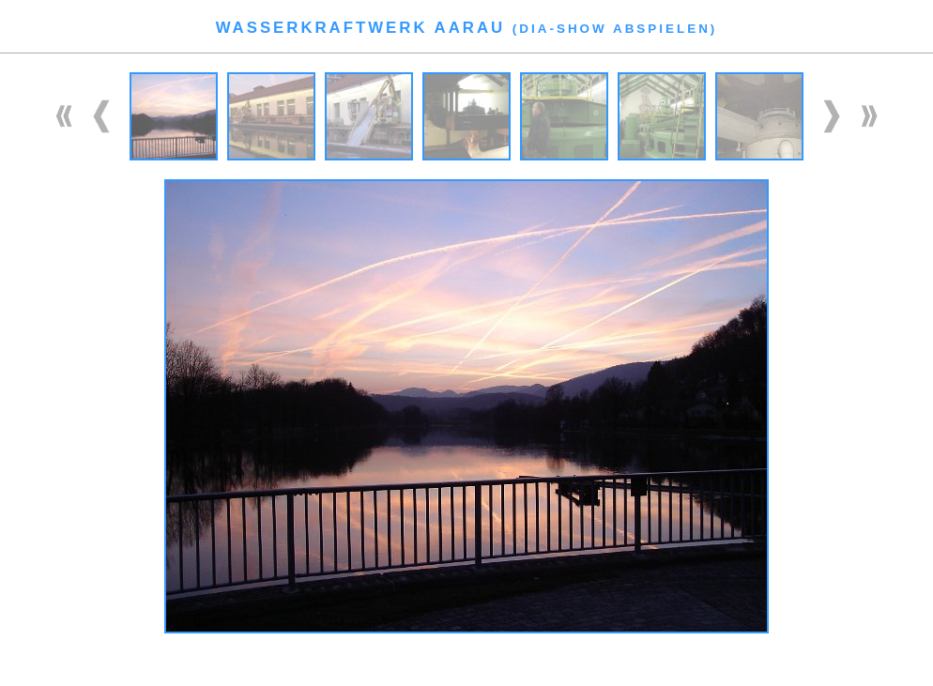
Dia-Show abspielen (615, 29)
